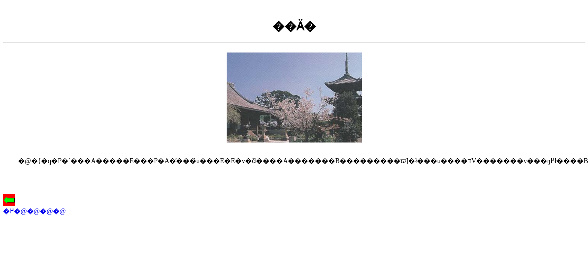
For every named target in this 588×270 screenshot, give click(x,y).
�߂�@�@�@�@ (34, 207)
